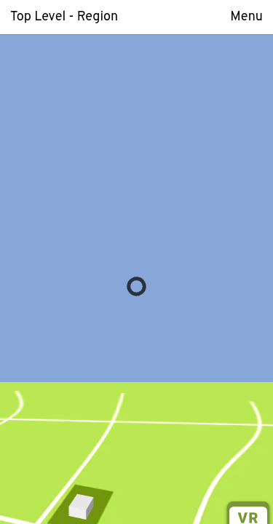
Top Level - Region (64, 17)
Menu (246, 17)
